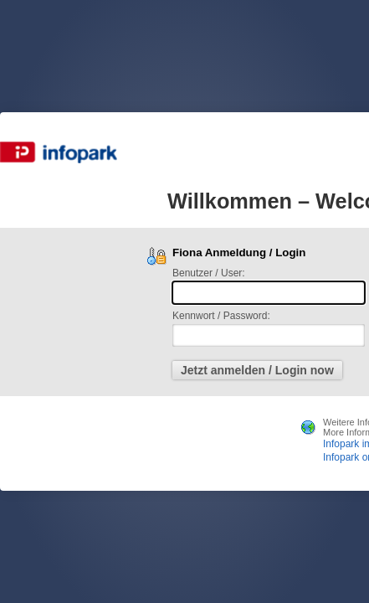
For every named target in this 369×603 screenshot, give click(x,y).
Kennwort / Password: (221, 316)
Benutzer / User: (208, 273)
